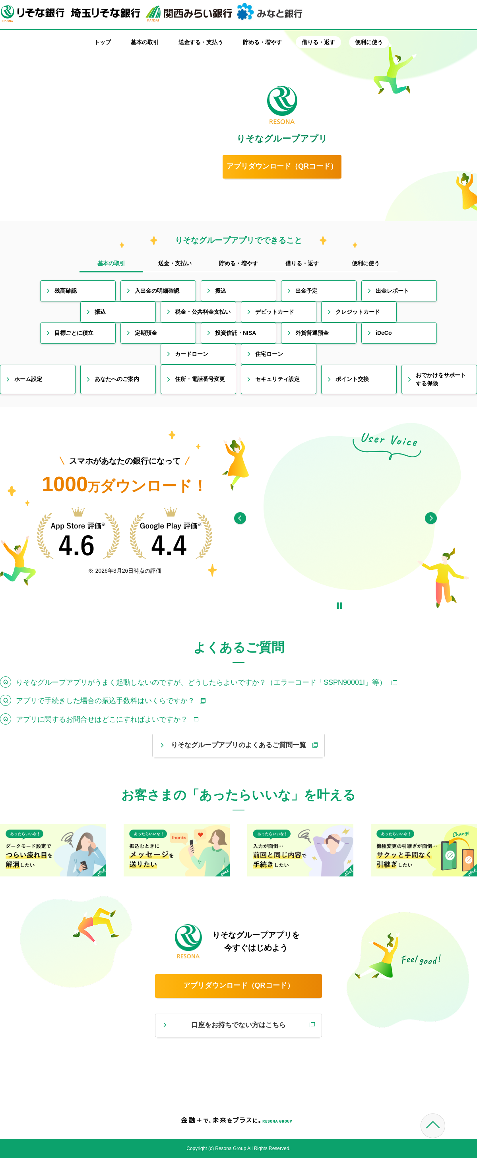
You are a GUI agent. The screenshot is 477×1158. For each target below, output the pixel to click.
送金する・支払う (200, 42)
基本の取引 (145, 42)
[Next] (431, 518)
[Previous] (240, 518)
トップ (102, 42)
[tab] (111, 263)
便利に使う (369, 42)
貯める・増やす (262, 42)
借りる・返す (318, 42)
